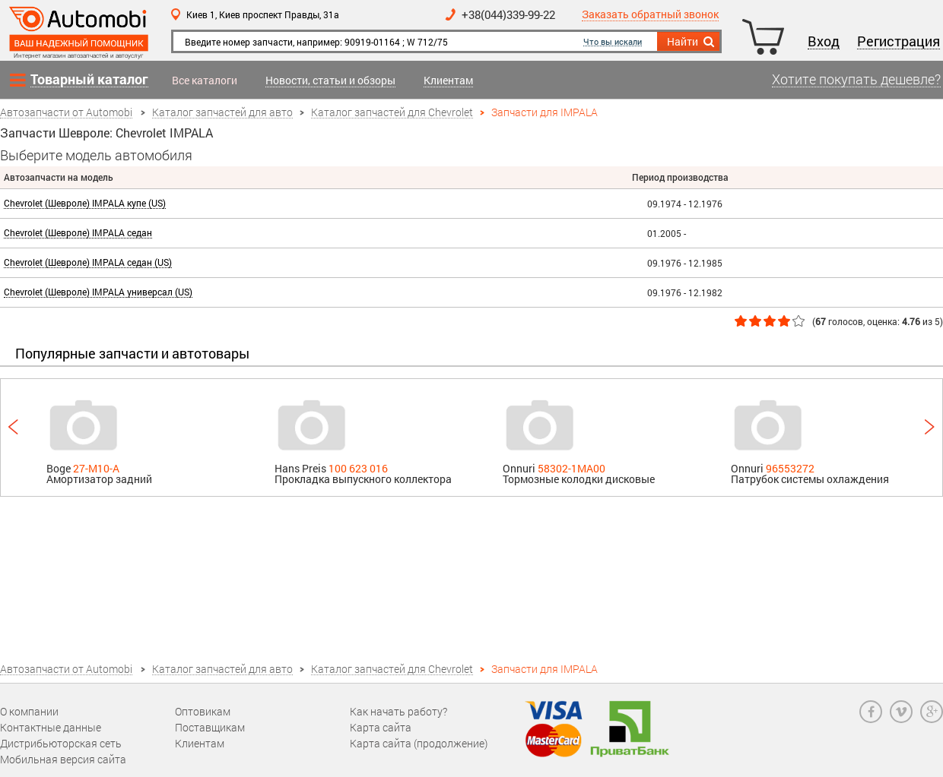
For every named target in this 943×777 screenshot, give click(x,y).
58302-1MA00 (571, 468)
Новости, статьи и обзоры (330, 80)
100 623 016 (358, 468)
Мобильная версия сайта (63, 759)
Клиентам (448, 80)
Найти (691, 42)
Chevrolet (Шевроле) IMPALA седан (78, 232)
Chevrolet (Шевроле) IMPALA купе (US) (85, 203)
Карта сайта (380, 727)
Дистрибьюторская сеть (61, 743)
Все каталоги (204, 80)
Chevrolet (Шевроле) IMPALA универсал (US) (98, 292)
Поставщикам (210, 727)
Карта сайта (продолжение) (418, 743)
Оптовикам (202, 711)
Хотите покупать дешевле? (856, 79)
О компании (29, 711)
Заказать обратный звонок (650, 14)
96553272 (790, 468)
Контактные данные (50, 727)
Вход (824, 41)
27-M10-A (96, 468)
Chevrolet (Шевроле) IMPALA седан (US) (88, 262)
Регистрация (898, 41)
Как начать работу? (398, 711)
